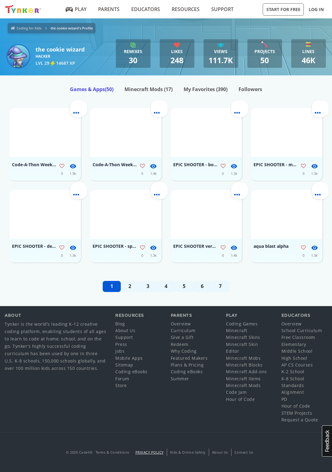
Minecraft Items (243, 379)
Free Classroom (298, 337)
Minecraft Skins (243, 337)
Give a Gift (182, 337)
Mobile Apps (129, 358)
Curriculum (183, 330)
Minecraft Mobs (243, 358)
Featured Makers (189, 358)
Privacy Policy (149, 452)
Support (222, 9)
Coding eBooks (131, 371)
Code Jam (236, 392)
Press (121, 344)
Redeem (180, 344)
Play (76, 9)
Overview (181, 324)
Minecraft (236, 330)
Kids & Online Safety (188, 452)
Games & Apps (91, 89)
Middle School (297, 351)
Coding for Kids (29, 28)
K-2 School (292, 371)
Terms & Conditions (112, 452)
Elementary (293, 344)
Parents (109, 9)
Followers (250, 89)
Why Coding (184, 351)
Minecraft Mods (148, 89)
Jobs (119, 351)
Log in (316, 9)
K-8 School (292, 379)
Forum (122, 379)
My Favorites (205, 89)
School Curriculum (301, 330)
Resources (186, 9)
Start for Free (283, 9)
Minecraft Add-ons (246, 371)
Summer (180, 379)
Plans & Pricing (187, 365)
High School (294, 358)
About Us (125, 330)
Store (121, 385)
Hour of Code (240, 399)
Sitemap (124, 365)
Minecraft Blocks (244, 365)
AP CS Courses (297, 365)
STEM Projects (296, 413)
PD (284, 399)
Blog (120, 324)
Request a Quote (299, 420)
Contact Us (244, 452)
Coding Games (242, 324)
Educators (145, 9)
